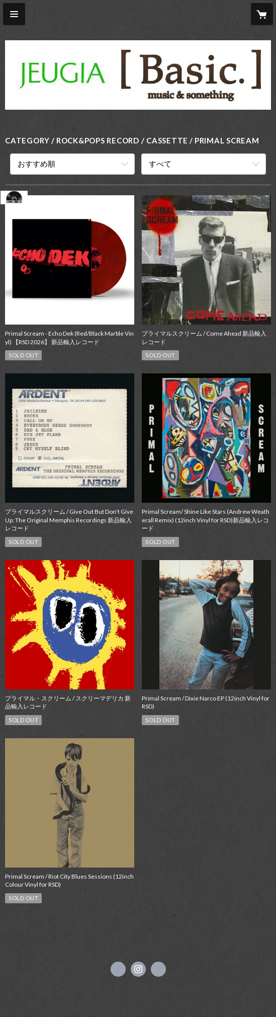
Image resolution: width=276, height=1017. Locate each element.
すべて (160, 163)
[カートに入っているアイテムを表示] (262, 14)
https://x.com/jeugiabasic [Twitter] (118, 969)
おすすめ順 (36, 163)
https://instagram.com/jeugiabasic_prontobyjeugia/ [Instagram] (138, 969)
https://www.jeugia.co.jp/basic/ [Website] (158, 969)
